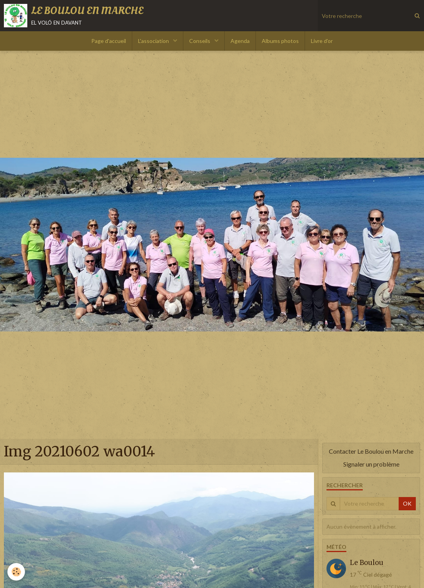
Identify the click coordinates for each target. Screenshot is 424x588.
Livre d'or (322, 40)
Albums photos (280, 40)
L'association (154, 40)
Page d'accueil (108, 40)
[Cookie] (16, 572)
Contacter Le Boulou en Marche (371, 451)
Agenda (240, 40)
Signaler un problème (371, 464)
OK (407, 503)
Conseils (200, 40)
